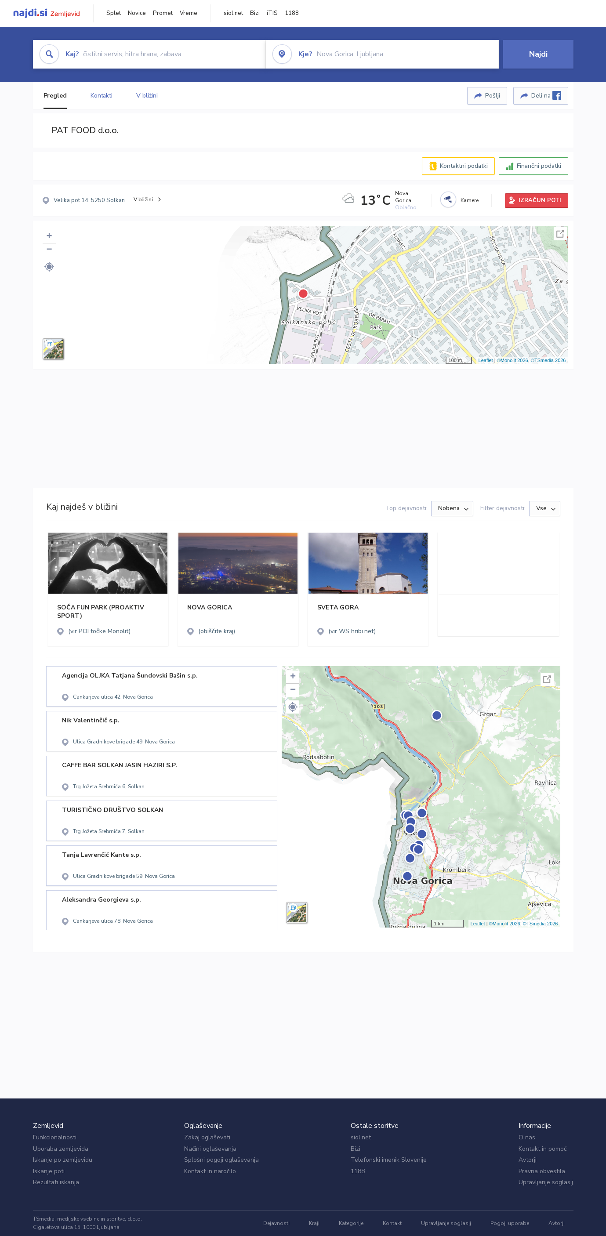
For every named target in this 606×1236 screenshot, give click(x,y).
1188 (292, 13)
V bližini (147, 95)
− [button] (49, 250)
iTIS (272, 13)
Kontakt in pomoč (542, 1149)
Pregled (55, 95)
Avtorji (528, 1160)
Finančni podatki (539, 166)
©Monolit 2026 (512, 360)
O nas (527, 1137)
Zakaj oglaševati (207, 1137)
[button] (49, 266)
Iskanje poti (49, 1171)
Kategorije (351, 1223)
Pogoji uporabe (509, 1223)
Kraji (314, 1223)
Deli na (546, 95)
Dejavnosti (276, 1223)
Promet (163, 13)
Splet (113, 13)
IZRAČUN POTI (540, 200)
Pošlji (492, 95)
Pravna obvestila (542, 1171)
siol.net (233, 13)
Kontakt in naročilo (210, 1171)
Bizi (255, 13)
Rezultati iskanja (56, 1182)
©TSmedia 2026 (548, 360)
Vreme (188, 13)
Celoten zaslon (560, 233)
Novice (137, 13)
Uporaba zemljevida (60, 1149)
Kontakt (392, 1223)
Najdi (538, 54)
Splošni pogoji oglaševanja (221, 1160)
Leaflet (486, 360)
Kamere (470, 200)
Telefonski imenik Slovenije (389, 1160)
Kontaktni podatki (464, 166)
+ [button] (49, 236)
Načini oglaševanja (210, 1149)
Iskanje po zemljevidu (62, 1160)
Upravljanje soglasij (546, 1182)
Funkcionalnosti (54, 1137)
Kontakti (101, 95)
